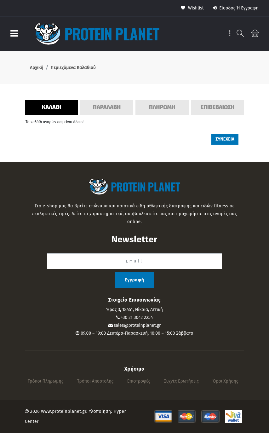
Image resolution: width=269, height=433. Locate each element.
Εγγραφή (134, 280)
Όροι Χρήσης (225, 381)
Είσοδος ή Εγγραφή (236, 8)
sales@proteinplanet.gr (137, 325)
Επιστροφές (138, 381)
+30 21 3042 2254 (137, 317)
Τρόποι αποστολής (95, 381)
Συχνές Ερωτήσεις (181, 381)
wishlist (192, 8)
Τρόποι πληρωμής (46, 381)
